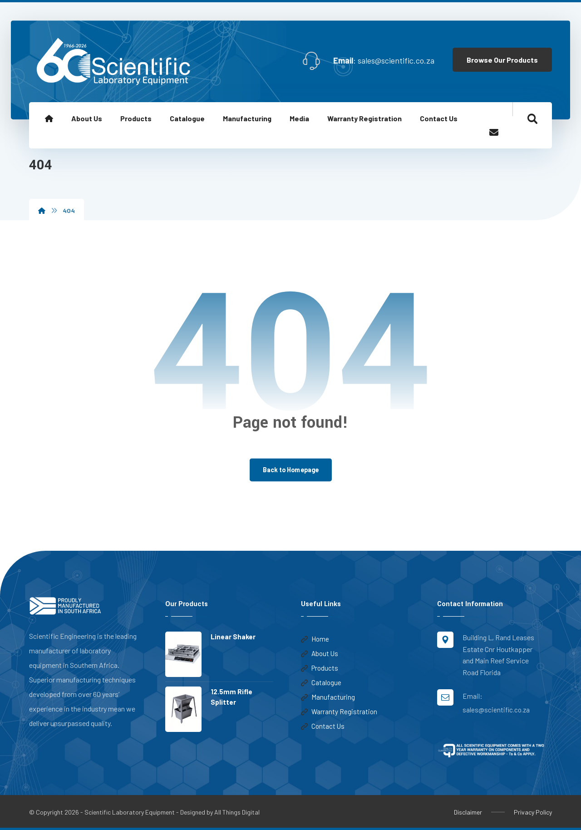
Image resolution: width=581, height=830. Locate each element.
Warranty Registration (339, 712)
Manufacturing (328, 698)
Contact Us (323, 727)
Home (315, 640)
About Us (319, 654)
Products (319, 669)
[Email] (494, 133)
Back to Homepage (290, 470)
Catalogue (321, 683)
